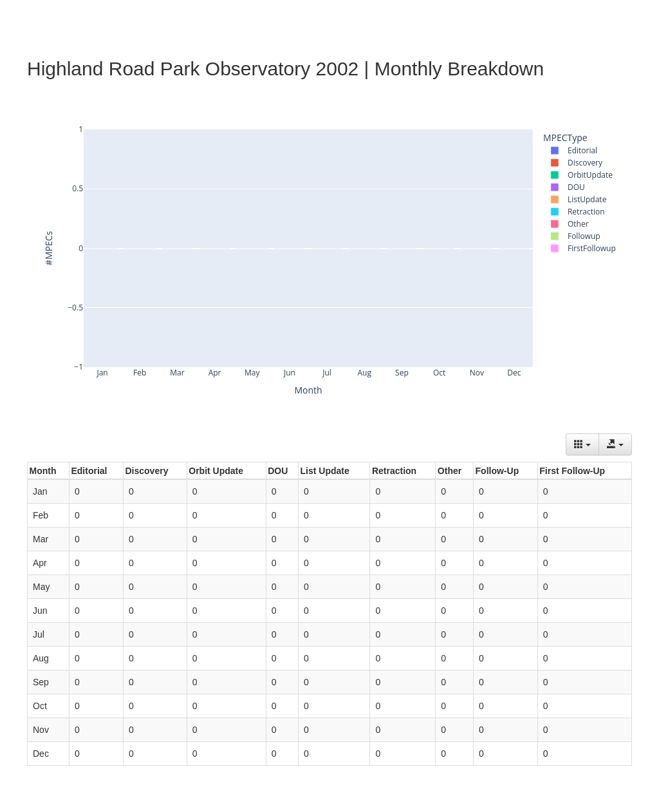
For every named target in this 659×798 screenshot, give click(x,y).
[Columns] (582, 444)
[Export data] (615, 444)
